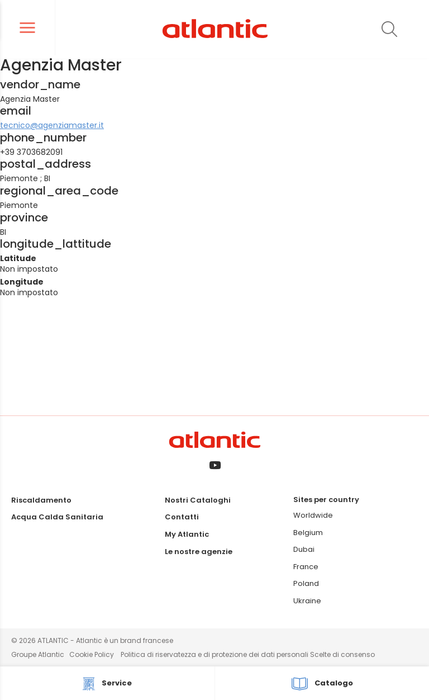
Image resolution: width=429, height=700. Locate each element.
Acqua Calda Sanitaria (57, 517)
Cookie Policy (91, 654)
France (305, 566)
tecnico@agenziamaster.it (52, 125)
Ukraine (307, 600)
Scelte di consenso (342, 654)
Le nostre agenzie (198, 551)
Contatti (182, 517)
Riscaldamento (41, 500)
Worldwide (313, 515)
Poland (306, 583)
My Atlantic (187, 534)
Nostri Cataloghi (198, 500)
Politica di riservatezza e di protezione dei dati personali (215, 654)
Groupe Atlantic (37, 654)
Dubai (303, 549)
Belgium (308, 532)
